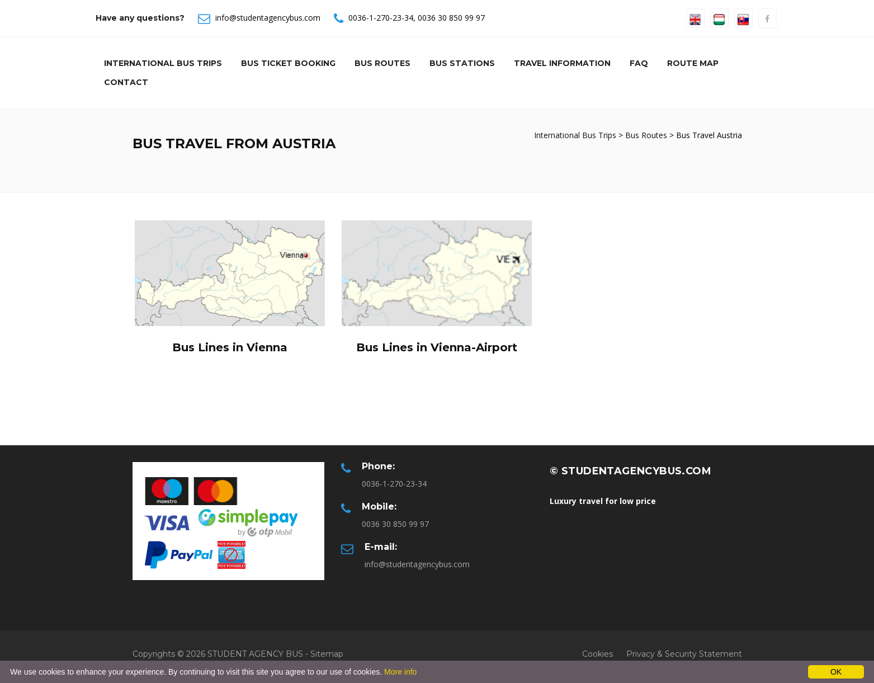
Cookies (597, 654)
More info (400, 671)
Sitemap (326, 654)
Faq (639, 63)
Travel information (562, 63)
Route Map (693, 63)
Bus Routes (382, 63)
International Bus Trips (163, 63)
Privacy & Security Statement (684, 654)
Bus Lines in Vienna (229, 347)
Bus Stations (462, 63)
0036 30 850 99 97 (451, 17)
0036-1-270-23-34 (380, 17)
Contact (126, 82)
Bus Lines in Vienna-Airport (436, 347)
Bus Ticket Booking (288, 63)
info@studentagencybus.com (267, 17)
